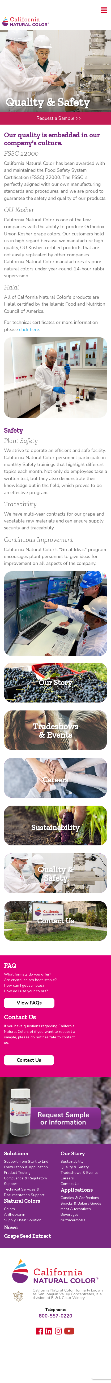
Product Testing (17, 1172)
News (11, 1227)
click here (29, 329)
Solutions (16, 1153)
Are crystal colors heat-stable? (30, 979)
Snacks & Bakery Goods (81, 1203)
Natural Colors (22, 1201)
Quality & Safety (75, 1167)
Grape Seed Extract (27, 1236)
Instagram (58, 1331)
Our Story (73, 1153)
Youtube (69, 1332)
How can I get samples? (24, 985)
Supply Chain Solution (22, 1220)
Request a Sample (59, 118)
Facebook (39, 1331)
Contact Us (29, 1060)
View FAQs (29, 1003)
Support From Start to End (26, 1161)
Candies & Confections (80, 1197)
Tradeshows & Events (79, 1172)
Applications (77, 1190)
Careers (67, 1178)
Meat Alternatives (76, 1208)
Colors (9, 1208)
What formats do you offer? (27, 974)
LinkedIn (49, 1331)
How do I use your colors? (26, 991)
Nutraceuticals (73, 1220)
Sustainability (72, 1161)
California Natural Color (25, 22)
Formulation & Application (26, 1167)
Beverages (70, 1214)
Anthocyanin (14, 1214)
